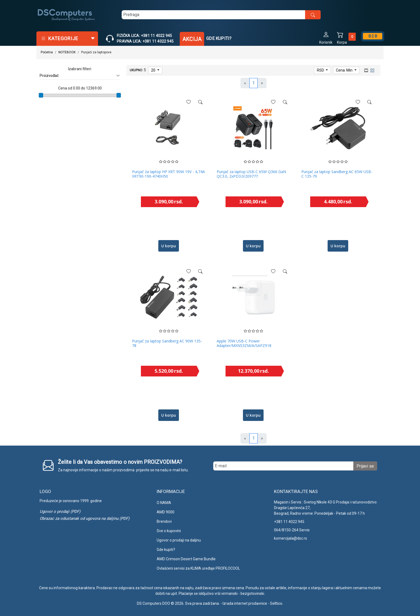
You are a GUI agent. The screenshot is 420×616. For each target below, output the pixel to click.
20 (153, 70)
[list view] (365, 70)
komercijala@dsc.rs (290, 538)
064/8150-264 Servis (292, 530)
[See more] (200, 102)
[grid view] (371, 70)
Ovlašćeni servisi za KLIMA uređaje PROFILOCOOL (198, 568)
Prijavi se (365, 466)
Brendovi (164, 521)
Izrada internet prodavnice (245, 603)
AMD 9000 (165, 512)
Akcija (191, 39)
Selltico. (276, 603)
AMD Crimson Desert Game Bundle (186, 559)
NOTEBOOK (67, 52)
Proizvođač (80, 76)
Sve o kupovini (169, 531)
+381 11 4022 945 (289, 522)
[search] (221, 14)
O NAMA (164, 503)
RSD (321, 70)
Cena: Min (344, 70)
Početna (47, 52)
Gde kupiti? (218, 38)
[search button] (313, 14)
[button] (326, 37)
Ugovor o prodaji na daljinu (179, 540)
